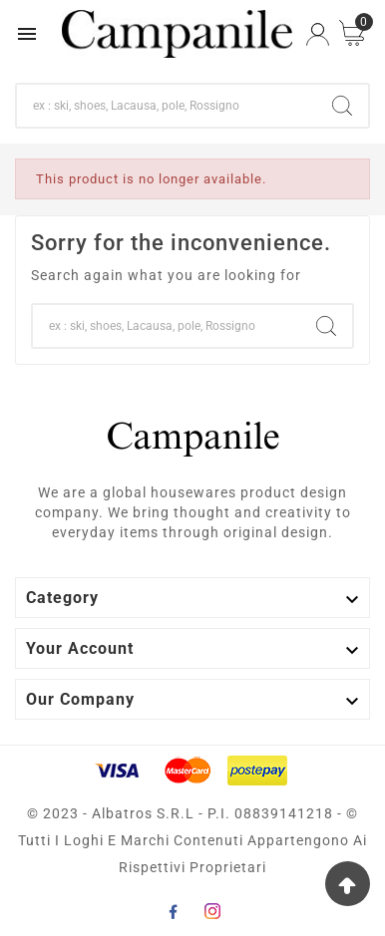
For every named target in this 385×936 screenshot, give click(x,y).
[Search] (166, 106)
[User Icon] (317, 34)
